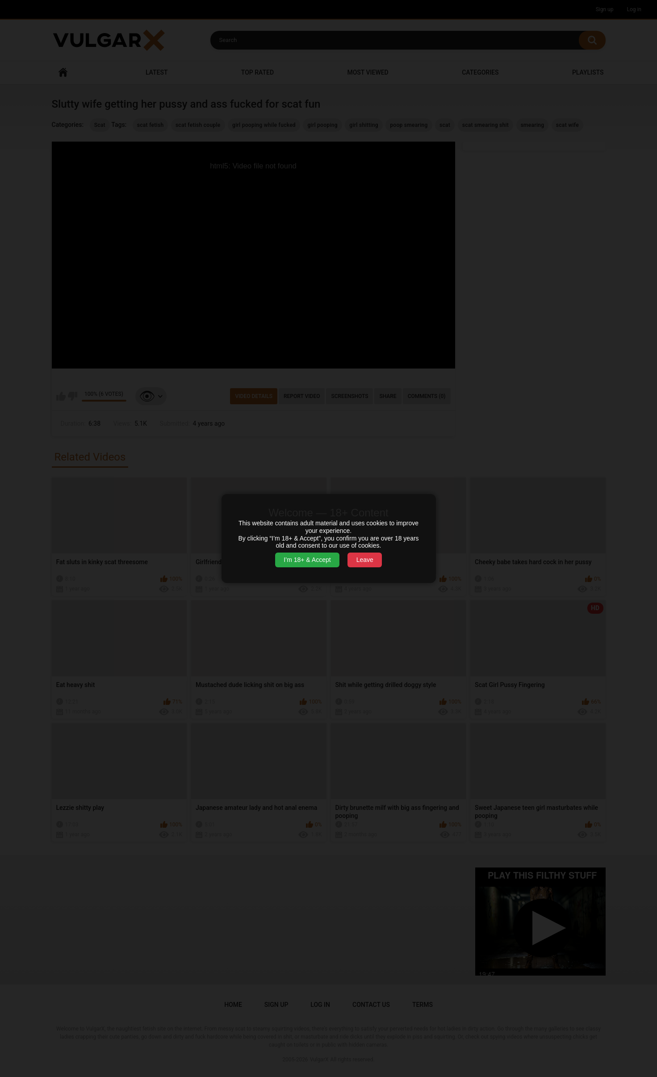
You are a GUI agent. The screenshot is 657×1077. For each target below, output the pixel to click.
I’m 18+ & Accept (307, 559)
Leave (364, 559)
